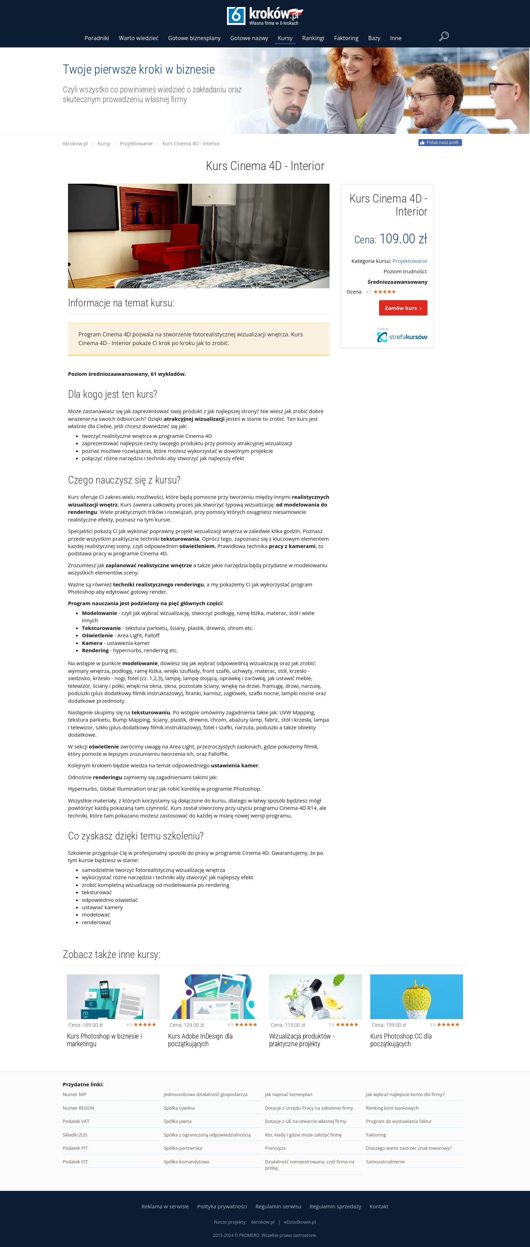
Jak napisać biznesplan (288, 1099)
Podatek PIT (75, 1153)
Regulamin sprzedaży (335, 1206)
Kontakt (379, 1206)
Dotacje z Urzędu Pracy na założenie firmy (309, 1113)
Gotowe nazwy (249, 38)
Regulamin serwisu (278, 1206)
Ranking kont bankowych (392, 1113)
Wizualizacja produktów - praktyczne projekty (301, 1045)
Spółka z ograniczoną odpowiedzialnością (207, 1140)
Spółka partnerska (183, 1153)
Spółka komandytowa (186, 1167)
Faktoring (376, 1140)
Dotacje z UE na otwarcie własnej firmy (305, 1126)
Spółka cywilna (179, 1113)
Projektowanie (410, 260)
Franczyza (275, 1153)
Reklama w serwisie (165, 1206)
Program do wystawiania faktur (399, 1126)
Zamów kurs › (403, 307)
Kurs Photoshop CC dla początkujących (401, 1045)
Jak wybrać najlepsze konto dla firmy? (405, 1099)
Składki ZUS (75, 1140)
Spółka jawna (177, 1126)
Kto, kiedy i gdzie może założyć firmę (303, 1140)
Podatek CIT (75, 1167)
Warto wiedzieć (138, 38)
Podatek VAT (76, 1126)
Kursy (285, 38)
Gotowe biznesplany (194, 38)
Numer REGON (78, 1113)
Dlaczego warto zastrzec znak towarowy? (409, 1153)
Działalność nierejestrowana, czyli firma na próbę (309, 1170)
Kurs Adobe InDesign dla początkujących (200, 1045)
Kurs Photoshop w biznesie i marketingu (104, 1045)
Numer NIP (74, 1099)
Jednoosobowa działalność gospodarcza (206, 1099)
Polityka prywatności (222, 1206)
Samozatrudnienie (385, 1167)
